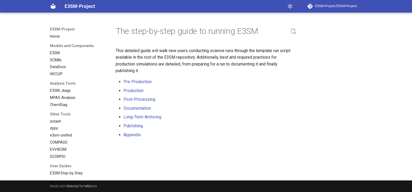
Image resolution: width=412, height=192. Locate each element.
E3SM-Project (62, 29)
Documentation (137, 108)
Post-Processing (139, 99)
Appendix (132, 134)
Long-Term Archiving (142, 116)
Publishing (133, 125)
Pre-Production (137, 81)
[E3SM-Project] (53, 6)
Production (133, 90)
